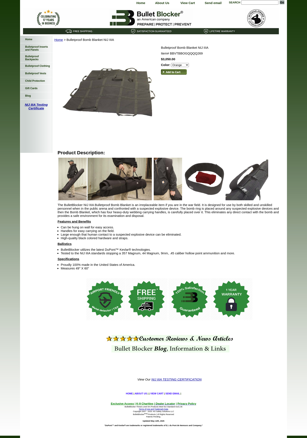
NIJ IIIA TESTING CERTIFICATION (176, 379)
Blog (28, 95)
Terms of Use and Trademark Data (153, 409)
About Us (162, 3)
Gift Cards (31, 88)
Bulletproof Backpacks (32, 58)
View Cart (187, 3)
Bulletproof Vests (35, 73)
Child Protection (35, 80)
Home (140, 3)
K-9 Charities (144, 403)
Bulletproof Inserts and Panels (36, 48)
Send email (213, 3)
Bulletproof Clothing (37, 65)
